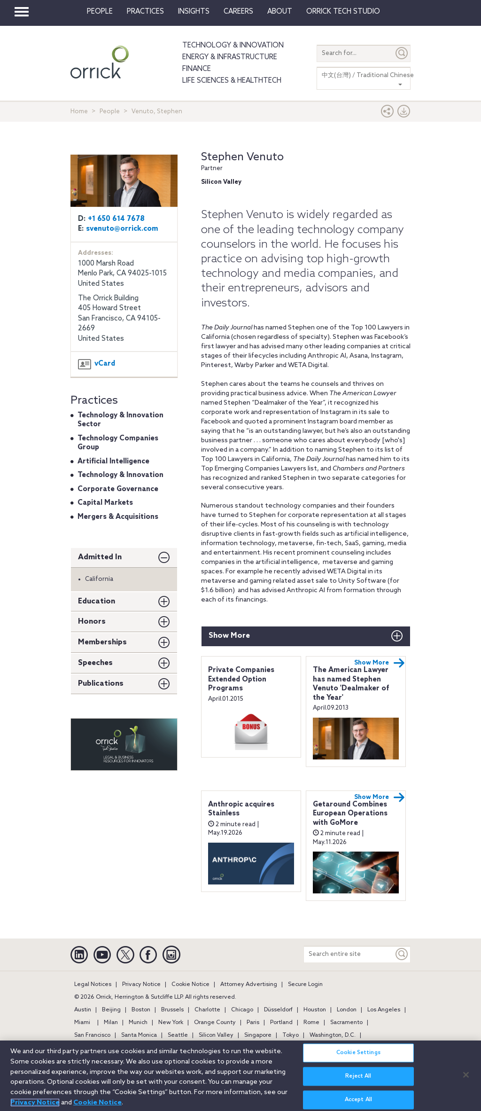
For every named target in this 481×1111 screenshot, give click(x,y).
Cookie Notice (190, 984)
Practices (145, 12)
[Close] (466, 1078)
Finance (196, 69)
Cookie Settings (358, 1056)
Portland (281, 1022)
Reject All (358, 1079)
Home (79, 111)
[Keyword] (402, 954)
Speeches (95, 662)
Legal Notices (92, 984)
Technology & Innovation (233, 45)
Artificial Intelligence (113, 461)
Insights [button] (193, 12)
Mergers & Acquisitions (118, 517)
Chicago (242, 1010)
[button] (387, 113)
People (100, 12)
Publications (101, 683)
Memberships (102, 642)
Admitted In (100, 557)
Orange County (215, 1022)
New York (170, 1022)
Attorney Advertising (248, 984)
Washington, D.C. (333, 1035)
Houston (314, 1010)
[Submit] (402, 53)
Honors (92, 621)
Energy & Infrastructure (229, 57)
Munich (138, 1022)
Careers (238, 12)
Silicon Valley (216, 1035)
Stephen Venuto (242, 157)
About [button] (279, 12)
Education (96, 601)
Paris (253, 1022)
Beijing (111, 1010)
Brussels (172, 1010)
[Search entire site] (348, 954)
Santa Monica (139, 1035)
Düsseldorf (278, 1010)
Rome (311, 1022)
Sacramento (346, 1022)
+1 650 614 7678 (116, 219)
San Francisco (92, 1035)
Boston (141, 1010)
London (347, 1010)
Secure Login (305, 984)
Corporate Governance (118, 489)
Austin (82, 1010)
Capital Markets (105, 503)
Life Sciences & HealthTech (231, 81)
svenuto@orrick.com (122, 229)
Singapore (258, 1035)
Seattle (178, 1035)
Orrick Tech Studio (343, 12)
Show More (229, 635)
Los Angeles (383, 1010)
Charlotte (207, 1010)
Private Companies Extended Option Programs (241, 679)
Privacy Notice (141, 984)
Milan (111, 1022)
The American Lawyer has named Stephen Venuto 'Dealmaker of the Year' (351, 684)
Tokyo (290, 1035)
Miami (82, 1022)
